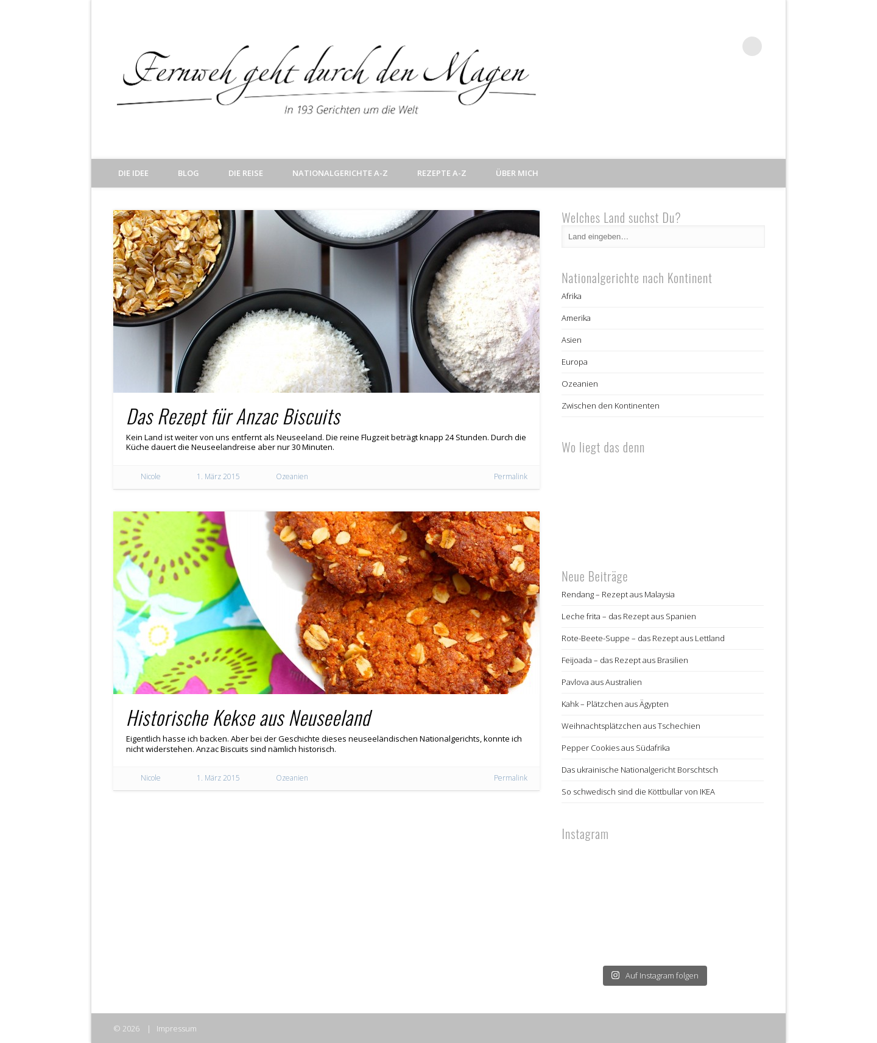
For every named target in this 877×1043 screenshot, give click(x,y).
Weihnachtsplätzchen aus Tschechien (631, 725)
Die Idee (133, 172)
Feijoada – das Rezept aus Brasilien (625, 660)
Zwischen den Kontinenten (611, 405)
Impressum (177, 1028)
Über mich (517, 172)
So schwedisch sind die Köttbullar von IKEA (638, 791)
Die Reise (245, 172)
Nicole (151, 476)
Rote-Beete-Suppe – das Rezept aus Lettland (643, 638)
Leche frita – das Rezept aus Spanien (629, 616)
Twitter (702, 46)
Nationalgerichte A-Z (340, 172)
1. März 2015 (218, 476)
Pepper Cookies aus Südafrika (616, 747)
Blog (188, 172)
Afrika (572, 295)
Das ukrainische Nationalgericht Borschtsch (640, 769)
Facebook (677, 46)
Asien (572, 339)
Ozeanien (292, 476)
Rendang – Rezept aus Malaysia (618, 594)
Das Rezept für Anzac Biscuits (233, 415)
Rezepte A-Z (442, 172)
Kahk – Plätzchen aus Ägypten (615, 703)
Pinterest (727, 46)
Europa (575, 361)
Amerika (576, 317)
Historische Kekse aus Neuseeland (248, 717)
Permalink (510, 476)
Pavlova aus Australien (602, 681)
